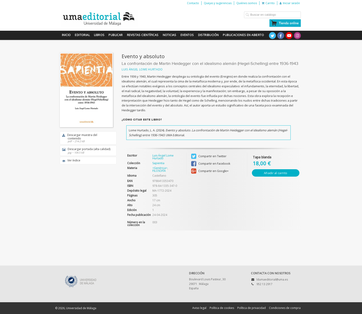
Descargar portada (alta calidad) (86, 150)
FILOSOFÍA (159, 171)
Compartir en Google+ (210, 171)
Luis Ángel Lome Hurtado (142, 69)
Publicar (116, 35)
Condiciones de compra (285, 308)
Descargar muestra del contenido (86, 138)
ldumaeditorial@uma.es (272, 279)
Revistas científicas (143, 35)
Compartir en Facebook (210, 164)
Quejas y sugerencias (218, 3)
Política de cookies (222, 308)
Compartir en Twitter (208, 156)
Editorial (82, 35)
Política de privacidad (251, 308)
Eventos (187, 35)
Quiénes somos (246, 3)
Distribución (208, 35)
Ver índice (71, 160)
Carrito (268, 3)
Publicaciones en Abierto (243, 35)
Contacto (193, 3)
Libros (99, 35)
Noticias (169, 35)
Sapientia (158, 163)
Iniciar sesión (290, 3)
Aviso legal (199, 308)
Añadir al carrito (275, 173)
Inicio (66, 35)
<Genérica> (159, 168)
